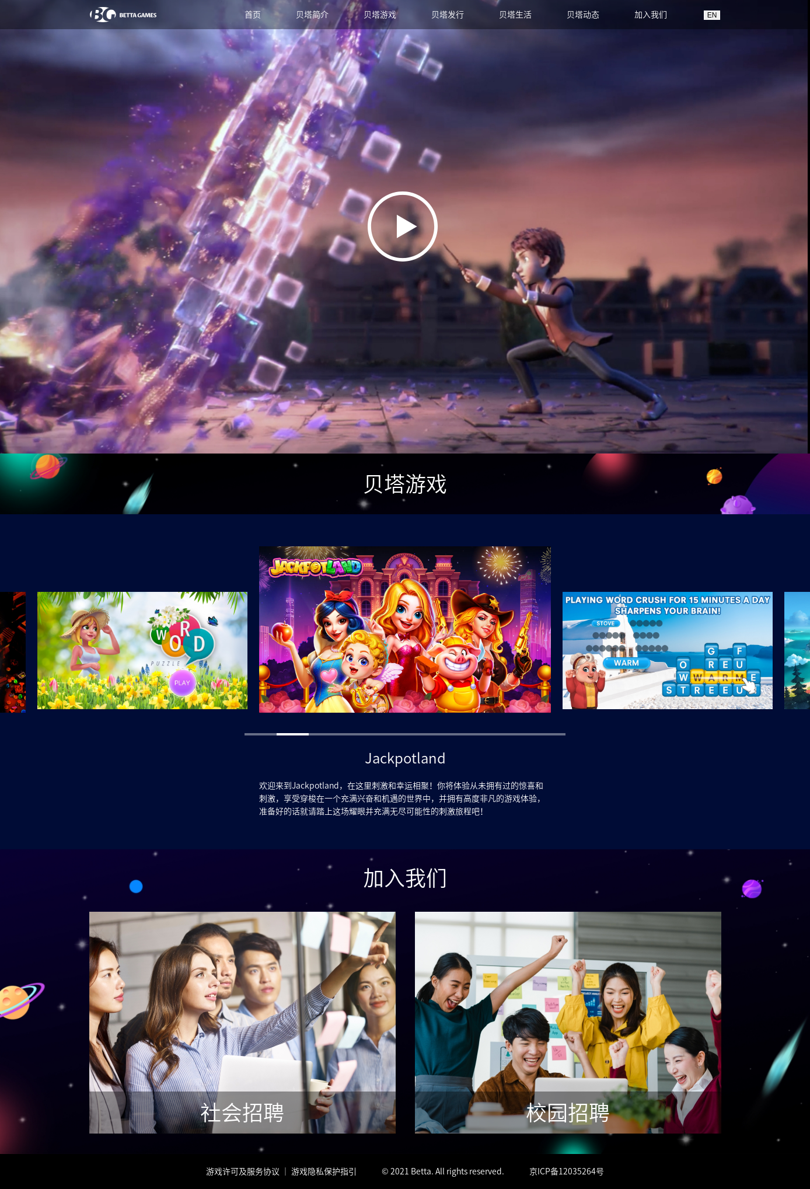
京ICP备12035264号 (566, 1171)
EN (712, 15)
